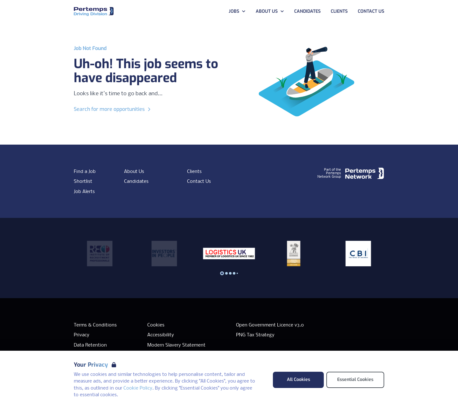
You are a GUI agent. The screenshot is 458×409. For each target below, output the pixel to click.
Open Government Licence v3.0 (270, 325)
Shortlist (83, 181)
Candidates (136, 181)
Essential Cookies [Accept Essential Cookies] (355, 380)
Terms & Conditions (95, 325)
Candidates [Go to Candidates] (307, 11)
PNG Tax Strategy (255, 335)
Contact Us (199, 181)
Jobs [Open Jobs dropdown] (237, 11)
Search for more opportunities (113, 109)
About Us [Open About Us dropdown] (270, 11)
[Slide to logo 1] (226, 273)
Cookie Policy (137, 388)
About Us (134, 171)
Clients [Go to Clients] (339, 11)
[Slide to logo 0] (222, 273)
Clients (194, 171)
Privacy (81, 335)
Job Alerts (84, 191)
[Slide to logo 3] (234, 273)
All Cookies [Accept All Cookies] (298, 380)
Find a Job (85, 171)
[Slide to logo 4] (237, 273)
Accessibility (160, 335)
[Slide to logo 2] (230, 273)
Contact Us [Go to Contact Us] (371, 11)
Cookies (155, 325)
